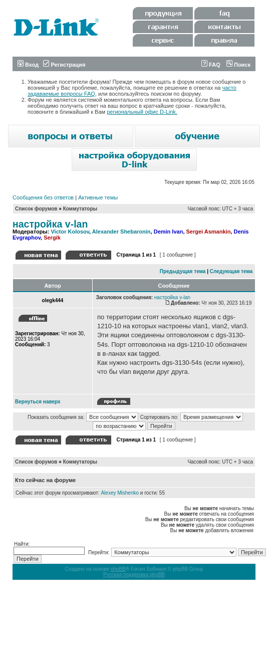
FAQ (210, 65)
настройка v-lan (50, 224)
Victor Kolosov (70, 232)
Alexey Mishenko (120, 493)
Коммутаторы (80, 208)
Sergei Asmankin (208, 232)
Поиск (238, 65)
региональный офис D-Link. (142, 112)
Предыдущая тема (183, 271)
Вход (28, 65)
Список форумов (36, 208)
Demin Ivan (168, 232)
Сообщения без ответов (43, 197)
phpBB (118, 569)
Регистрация (64, 65)
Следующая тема (231, 271)
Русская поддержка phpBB (134, 574)
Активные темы (98, 197)
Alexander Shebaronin (121, 232)
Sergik (52, 238)
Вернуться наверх (38, 401)
